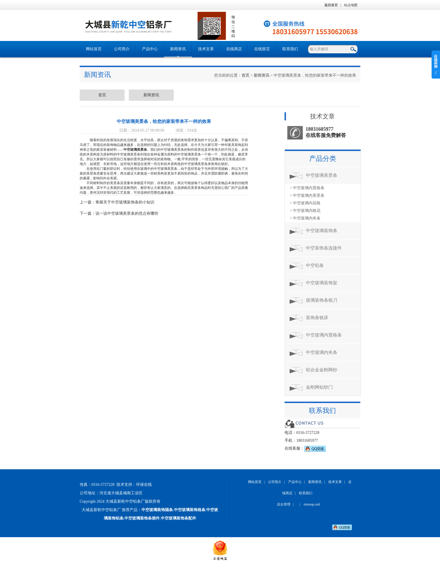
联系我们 (290, 49)
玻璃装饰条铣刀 (321, 300)
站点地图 (351, 5)
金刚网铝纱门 (319, 387)
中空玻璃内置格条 (324, 335)
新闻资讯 (178, 49)
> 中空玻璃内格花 (305, 211)
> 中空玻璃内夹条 (305, 218)
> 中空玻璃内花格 (305, 203)
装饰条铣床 (317, 317)
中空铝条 (315, 265)
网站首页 (94, 49)
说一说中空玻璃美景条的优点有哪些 (126, 213)
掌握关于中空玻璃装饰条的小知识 (124, 202)
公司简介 (122, 49)
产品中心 (150, 49)
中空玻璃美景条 (135, 150)
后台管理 (283, 504)
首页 (245, 75)
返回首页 (331, 5)
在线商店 (234, 49)
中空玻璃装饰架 (321, 282)
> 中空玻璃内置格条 (307, 188)
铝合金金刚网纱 (321, 369)
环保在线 (144, 484)
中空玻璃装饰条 (321, 230)
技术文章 (206, 49)
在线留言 (262, 49)
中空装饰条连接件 (324, 248)
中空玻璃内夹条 (321, 352)
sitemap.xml (312, 504)
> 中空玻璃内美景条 (307, 195)
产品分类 (322, 158)
